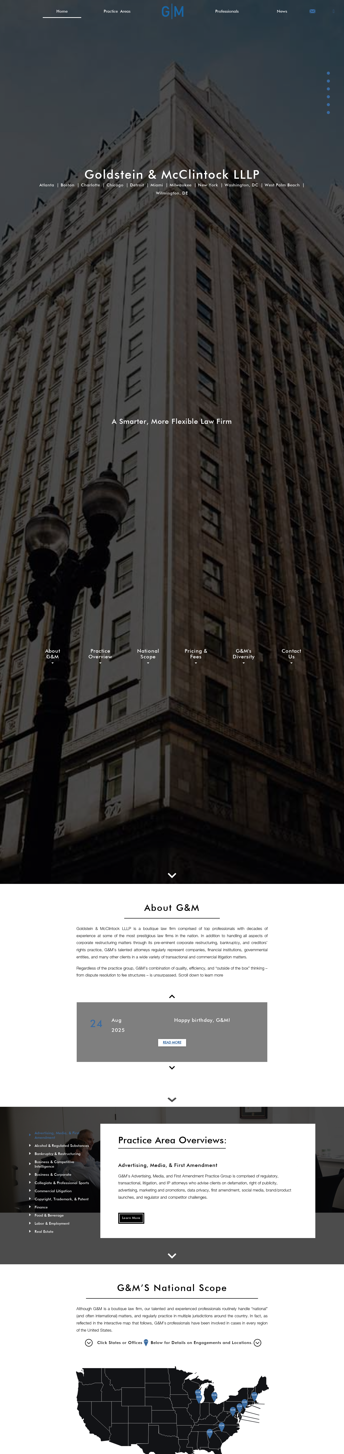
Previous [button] (72, 1032)
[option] (172, 1032)
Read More (172, 1042)
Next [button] (271, 1032)
